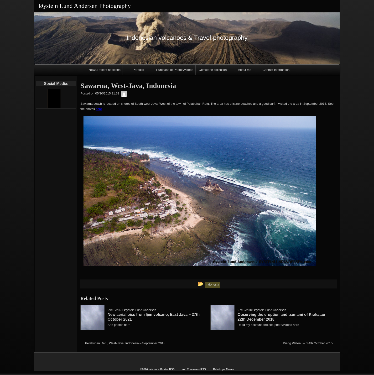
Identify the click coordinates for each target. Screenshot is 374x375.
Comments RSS (196, 370)
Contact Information (275, 70)
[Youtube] (54, 98)
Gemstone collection (213, 70)
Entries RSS (167, 370)
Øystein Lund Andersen (140, 310)
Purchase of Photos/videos (174, 70)
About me (244, 70)
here (99, 109)
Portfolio (138, 70)
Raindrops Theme (223, 370)
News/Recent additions (104, 70)
